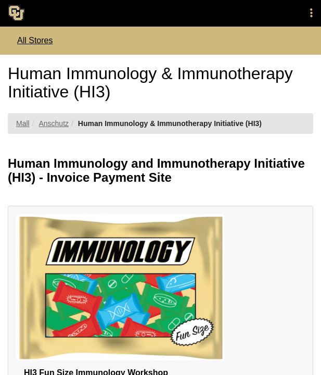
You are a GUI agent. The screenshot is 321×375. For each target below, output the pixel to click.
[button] (311, 13)
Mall (23, 123)
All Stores (35, 40)
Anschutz (53, 123)
